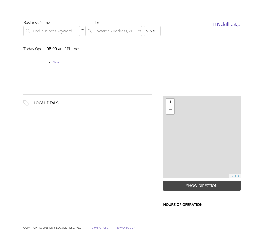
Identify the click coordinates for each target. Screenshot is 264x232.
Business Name (36, 22)
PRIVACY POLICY (125, 227)
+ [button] (170, 102)
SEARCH (152, 31)
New (56, 62)
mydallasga (227, 23)
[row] (202, 137)
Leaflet (234, 176)
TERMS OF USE (99, 227)
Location (92, 22)
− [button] (170, 110)
